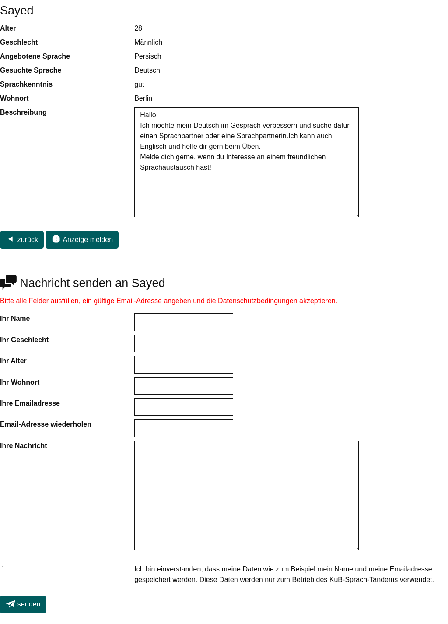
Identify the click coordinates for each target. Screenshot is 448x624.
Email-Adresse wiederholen (45, 424)
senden (23, 604)
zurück (22, 239)
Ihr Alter (13, 361)
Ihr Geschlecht (24, 340)
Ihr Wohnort (19, 382)
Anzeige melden (82, 239)
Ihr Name (15, 318)
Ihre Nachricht (23, 445)
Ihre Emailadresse (30, 403)
